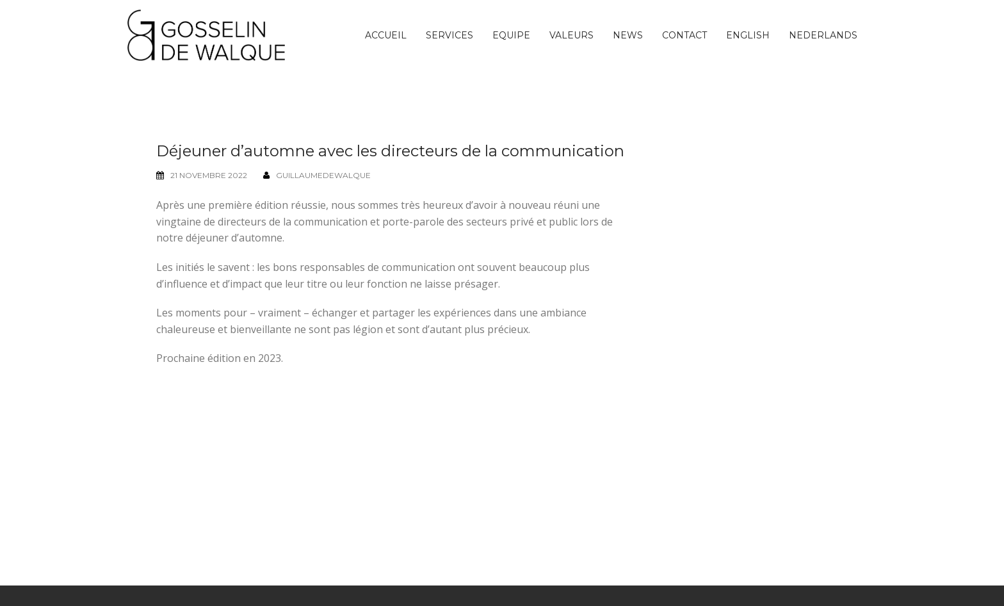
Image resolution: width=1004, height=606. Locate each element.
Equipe (511, 35)
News (628, 35)
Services (449, 35)
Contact (684, 35)
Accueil (386, 35)
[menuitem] (748, 35)
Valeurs (571, 35)
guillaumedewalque (323, 175)
